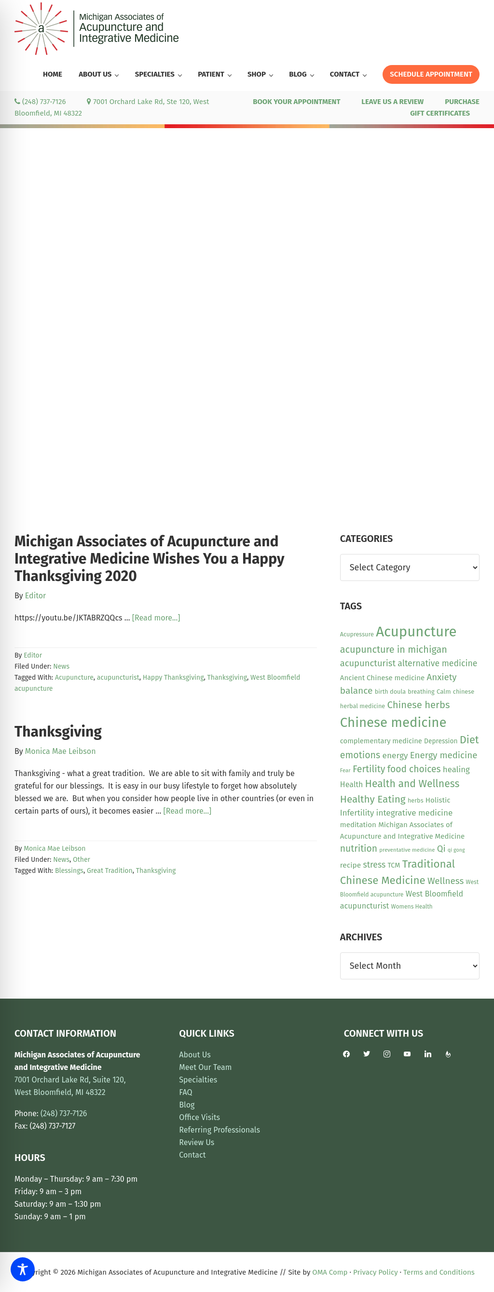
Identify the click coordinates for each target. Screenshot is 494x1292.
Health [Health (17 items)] (351, 784)
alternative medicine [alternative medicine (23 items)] (437, 663)
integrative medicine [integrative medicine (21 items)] (414, 813)
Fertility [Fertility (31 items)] (369, 769)
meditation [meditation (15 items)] (358, 824)
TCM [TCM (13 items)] (393, 865)
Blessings (69, 871)
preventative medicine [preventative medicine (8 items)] (407, 849)
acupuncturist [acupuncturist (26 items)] (368, 663)
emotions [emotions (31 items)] (360, 755)
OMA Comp (329, 1272)
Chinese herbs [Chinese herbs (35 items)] (418, 705)
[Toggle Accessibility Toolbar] (23, 1269)
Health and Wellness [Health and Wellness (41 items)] (412, 784)
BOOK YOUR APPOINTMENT (296, 101)
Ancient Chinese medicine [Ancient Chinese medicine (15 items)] (382, 677)
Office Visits (199, 1117)
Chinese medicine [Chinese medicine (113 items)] (393, 722)
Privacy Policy (375, 1272)
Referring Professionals (219, 1129)
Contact (192, 1155)
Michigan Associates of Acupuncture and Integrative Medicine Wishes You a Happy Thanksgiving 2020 (149, 559)
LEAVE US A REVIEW (392, 101)
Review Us (196, 1142)
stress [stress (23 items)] (374, 864)
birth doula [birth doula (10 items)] (390, 691)
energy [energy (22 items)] (395, 756)
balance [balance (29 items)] (356, 690)
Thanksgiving (227, 677)
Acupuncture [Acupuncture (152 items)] (416, 631)
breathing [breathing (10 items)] (421, 691)
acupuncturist (118, 677)
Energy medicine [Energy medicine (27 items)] (444, 755)
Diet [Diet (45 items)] (469, 740)
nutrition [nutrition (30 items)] (358, 848)
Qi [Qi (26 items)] (441, 849)
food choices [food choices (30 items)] (414, 769)
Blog (186, 1104)
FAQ (185, 1092)
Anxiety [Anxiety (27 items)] (442, 677)
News (61, 666)
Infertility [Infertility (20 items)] (357, 812)
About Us (194, 1054)
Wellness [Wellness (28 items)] (445, 880)
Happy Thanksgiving (173, 677)
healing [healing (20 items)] (456, 769)
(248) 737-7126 (40, 101)
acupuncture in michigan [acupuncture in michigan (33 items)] (393, 649)
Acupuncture (74, 677)
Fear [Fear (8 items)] (345, 770)
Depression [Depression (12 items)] (440, 741)
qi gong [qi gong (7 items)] (456, 850)
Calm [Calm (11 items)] (444, 692)
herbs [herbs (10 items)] (416, 800)
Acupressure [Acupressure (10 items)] (357, 634)
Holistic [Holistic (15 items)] (438, 800)
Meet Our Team (205, 1067)
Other (81, 860)
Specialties (198, 1079)
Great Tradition (110, 871)
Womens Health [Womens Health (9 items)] (412, 906)
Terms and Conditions (439, 1272)
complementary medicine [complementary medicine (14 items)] (381, 741)
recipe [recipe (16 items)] (350, 865)
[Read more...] (156, 618)
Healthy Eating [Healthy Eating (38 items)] (373, 799)
